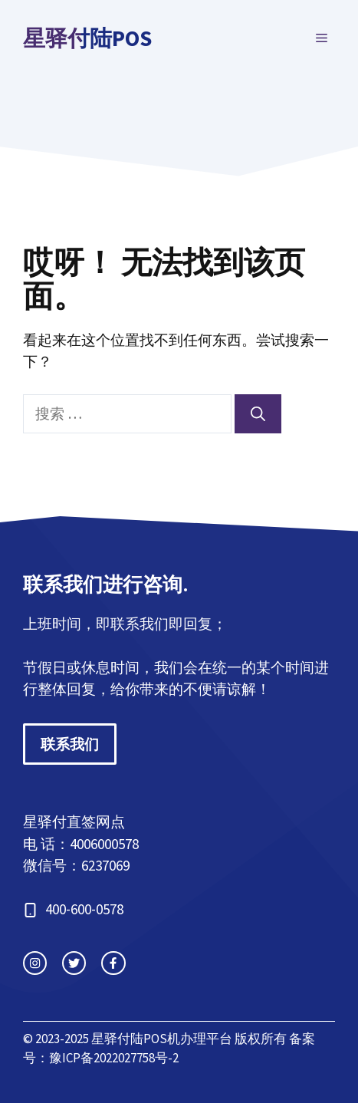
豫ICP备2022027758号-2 (114, 1057)
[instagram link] (35, 963)
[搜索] (258, 413)
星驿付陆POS (87, 38)
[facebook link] (113, 963)
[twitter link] (74, 963)
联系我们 (70, 744)
